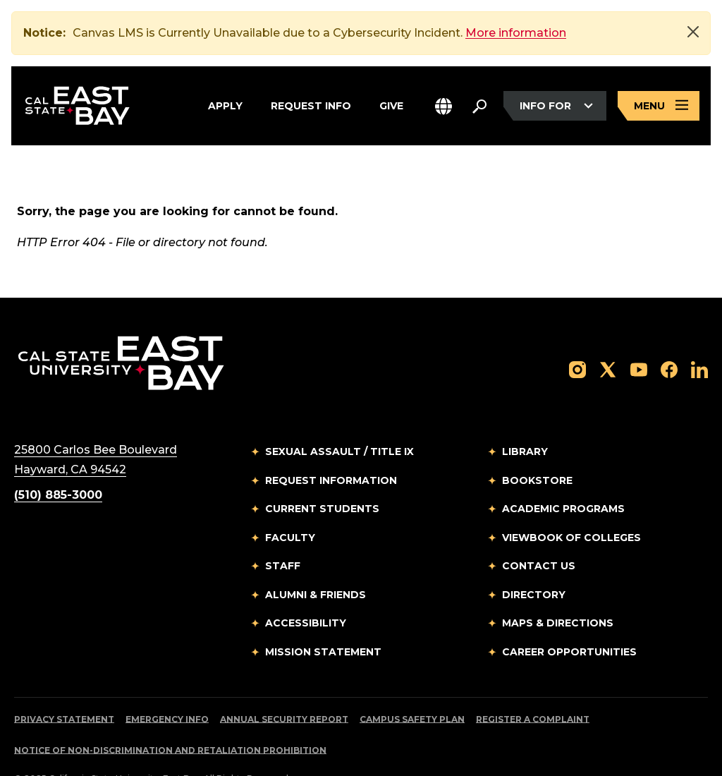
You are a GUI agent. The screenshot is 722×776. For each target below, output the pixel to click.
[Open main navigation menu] (658, 106)
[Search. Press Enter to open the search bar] (479, 105)
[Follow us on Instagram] (577, 336)
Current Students (322, 476)
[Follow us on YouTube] (638, 336)
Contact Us (538, 533)
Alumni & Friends (315, 562)
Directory (533, 562)
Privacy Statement (64, 686)
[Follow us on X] (607, 336)
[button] (443, 106)
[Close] (693, 31)
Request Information (331, 448)
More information (515, 33)
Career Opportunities (569, 619)
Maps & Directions (557, 590)
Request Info (311, 105)
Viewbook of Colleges (571, 505)
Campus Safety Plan (412, 686)
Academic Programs (563, 476)
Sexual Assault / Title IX (339, 419)
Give (391, 105)
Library (525, 419)
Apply (225, 105)
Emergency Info (167, 686)
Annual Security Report (284, 686)
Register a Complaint (532, 686)
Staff (282, 533)
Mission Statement (323, 619)
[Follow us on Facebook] (669, 336)
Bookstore (537, 448)
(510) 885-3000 (58, 462)
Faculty (290, 505)
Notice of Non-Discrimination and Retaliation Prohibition (170, 718)
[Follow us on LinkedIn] (699, 336)
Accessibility (305, 590)
